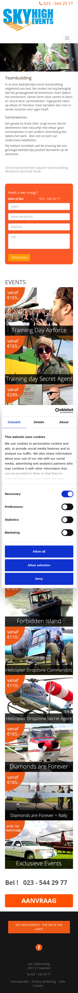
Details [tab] (39, 422)
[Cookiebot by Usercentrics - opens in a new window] (55, 410)
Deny (39, 578)
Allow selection (39, 565)
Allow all (39, 551)
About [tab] (63, 422)
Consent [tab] (14, 422)
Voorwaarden (20, 981)
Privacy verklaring (44, 981)
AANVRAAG (38, 900)
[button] (6, 57)
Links (61, 981)
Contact (38, 986)
